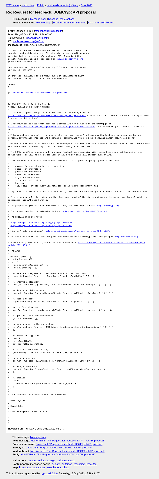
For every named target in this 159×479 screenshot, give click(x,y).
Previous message (63, 22)
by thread (67, 464)
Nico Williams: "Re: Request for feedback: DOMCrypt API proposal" (68, 440)
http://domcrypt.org (107, 206)
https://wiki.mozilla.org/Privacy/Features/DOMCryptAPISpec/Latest (47, 115)
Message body (38, 19)
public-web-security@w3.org (62, 5)
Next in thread (96, 22)
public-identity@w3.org (70, 59)
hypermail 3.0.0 (49, 473)
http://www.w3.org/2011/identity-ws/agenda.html (41, 93)
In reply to (80, 22)
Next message (43, 22)
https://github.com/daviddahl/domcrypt (85, 211)
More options (67, 19)
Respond (53, 19)
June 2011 (87, 5)
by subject (79, 464)
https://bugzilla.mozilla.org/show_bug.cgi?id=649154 (41, 222)
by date (56, 464)
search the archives (58, 467)
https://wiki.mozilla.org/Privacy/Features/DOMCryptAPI (78, 231)
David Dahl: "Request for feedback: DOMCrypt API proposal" (69, 444)
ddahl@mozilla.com (37, 38)
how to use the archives (32, 467)
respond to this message (41, 460)
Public (40, 5)
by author (92, 464)
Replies (110, 22)
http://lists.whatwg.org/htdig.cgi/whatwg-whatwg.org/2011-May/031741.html (51, 126)
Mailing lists (27, 5)
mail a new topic (66, 460)
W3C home (12, 5)
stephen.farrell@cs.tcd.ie (48, 31)
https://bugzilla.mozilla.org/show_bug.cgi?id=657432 (41, 225)
